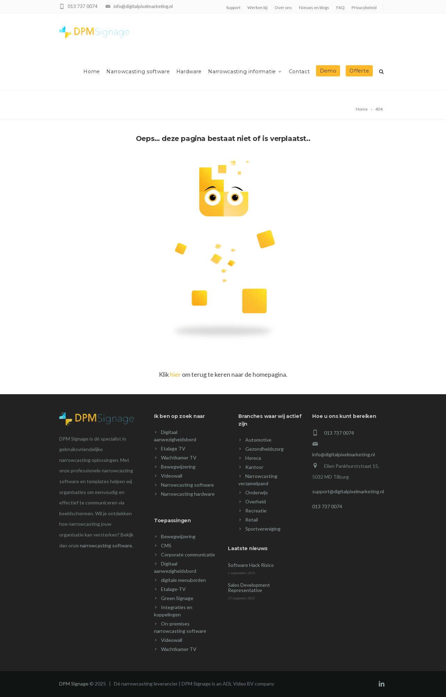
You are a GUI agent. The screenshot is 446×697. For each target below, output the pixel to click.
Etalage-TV (173, 589)
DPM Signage (74, 684)
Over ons (283, 7)
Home (91, 71)
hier (175, 374)
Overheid (255, 501)
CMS (166, 545)
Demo (328, 71)
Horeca (253, 458)
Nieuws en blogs (314, 7)
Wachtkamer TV (179, 457)
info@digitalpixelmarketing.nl (143, 6)
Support (233, 7)
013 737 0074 (83, 6)
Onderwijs (256, 492)
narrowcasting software (106, 545)
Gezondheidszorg (264, 449)
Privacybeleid (364, 7)
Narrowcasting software (138, 71)
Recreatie (256, 511)
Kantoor (254, 467)
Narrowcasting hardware (188, 494)
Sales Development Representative (249, 587)
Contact (299, 71)
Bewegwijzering (178, 467)
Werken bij (257, 7)
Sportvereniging (262, 529)
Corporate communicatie (188, 554)
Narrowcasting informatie (245, 71)
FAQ (340, 7)
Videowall (171, 476)
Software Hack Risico (251, 565)
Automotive (258, 440)
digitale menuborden (183, 580)
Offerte (359, 71)
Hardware (189, 71)
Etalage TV (173, 448)
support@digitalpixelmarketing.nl (348, 491)
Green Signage (177, 598)
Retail (251, 520)
